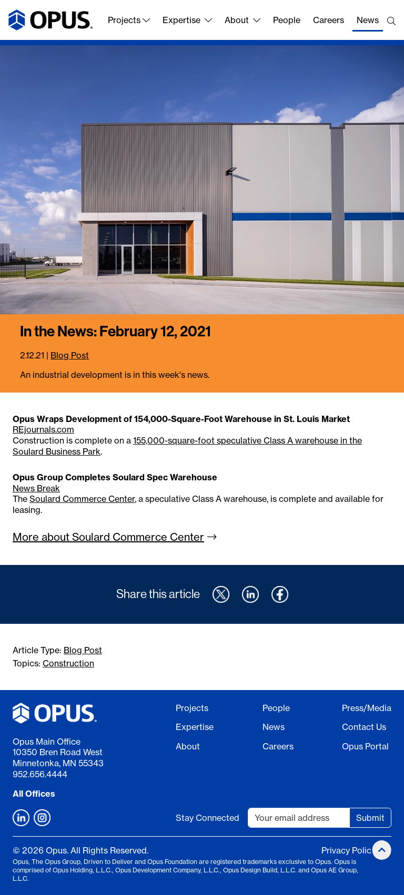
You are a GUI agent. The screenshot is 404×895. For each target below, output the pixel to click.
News (368, 20)
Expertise (187, 20)
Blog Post (69, 355)
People (286, 20)
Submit (370, 817)
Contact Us (364, 727)
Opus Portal (365, 746)
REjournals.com (43, 429)
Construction (68, 663)
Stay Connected (207, 817)
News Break (36, 488)
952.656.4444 (40, 774)
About (242, 20)
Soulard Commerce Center (82, 498)
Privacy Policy (348, 850)
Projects (129, 20)
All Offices (34, 793)
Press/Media (366, 708)
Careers (328, 20)
